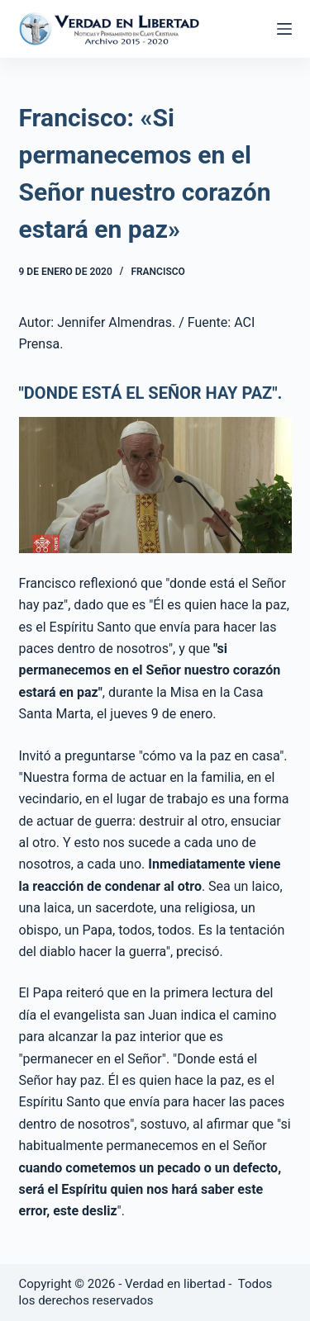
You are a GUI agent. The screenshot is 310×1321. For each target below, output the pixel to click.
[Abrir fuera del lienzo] (284, 28)
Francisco (157, 271)
